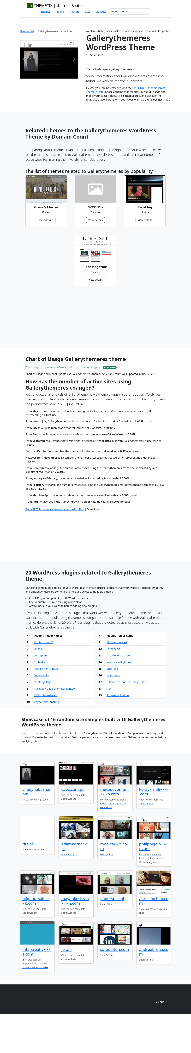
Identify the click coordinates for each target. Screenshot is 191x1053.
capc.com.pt (72, 824)
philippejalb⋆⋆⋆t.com (153, 881)
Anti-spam (40, 690)
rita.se (28, 878)
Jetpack (38, 684)
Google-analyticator (46, 703)
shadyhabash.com (36, 827)
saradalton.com (114, 984)
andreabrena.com (153, 987)
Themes (45, 11)
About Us (161, 1037)
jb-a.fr (66, 984)
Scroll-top (112, 703)
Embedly (39, 697)
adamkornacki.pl (75, 881)
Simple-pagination (118, 730)
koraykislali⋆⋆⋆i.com (153, 827)
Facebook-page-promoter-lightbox (55, 723)
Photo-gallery (42, 717)
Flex (109, 723)
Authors (74, 11)
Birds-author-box (117, 677)
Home (114, 1030)
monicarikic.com (113, 881)
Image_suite (41, 710)
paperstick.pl (112, 933)
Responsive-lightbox (119, 697)
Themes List (27, 31)
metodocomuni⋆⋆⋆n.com (114, 827)
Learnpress (113, 710)
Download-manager (119, 690)
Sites (87, 11)
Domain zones (161, 1030)
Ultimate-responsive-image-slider (127, 717)
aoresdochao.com (153, 936)
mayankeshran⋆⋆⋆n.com (75, 936)
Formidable (113, 684)
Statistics (101, 11)
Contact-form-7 (43, 677)
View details (46, 220)
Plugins (60, 11)
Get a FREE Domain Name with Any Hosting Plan (54, 544)
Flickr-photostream (45, 730)
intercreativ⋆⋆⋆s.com (36, 987)
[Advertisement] (95, 317)
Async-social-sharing (46, 737)
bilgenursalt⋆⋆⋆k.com (35, 936)
